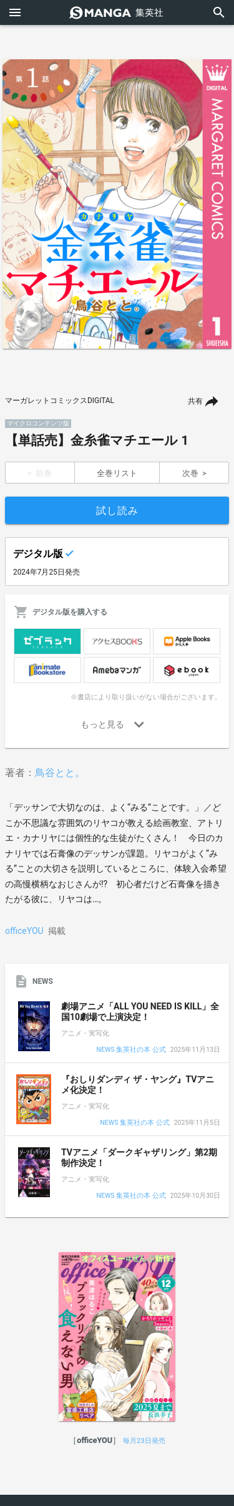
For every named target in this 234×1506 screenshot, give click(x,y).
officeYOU (24, 931)
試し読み (117, 511)
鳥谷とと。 (60, 773)
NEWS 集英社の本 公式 (131, 1050)
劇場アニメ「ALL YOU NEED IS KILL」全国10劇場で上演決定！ (140, 1012)
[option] (117, 204)
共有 (195, 401)
